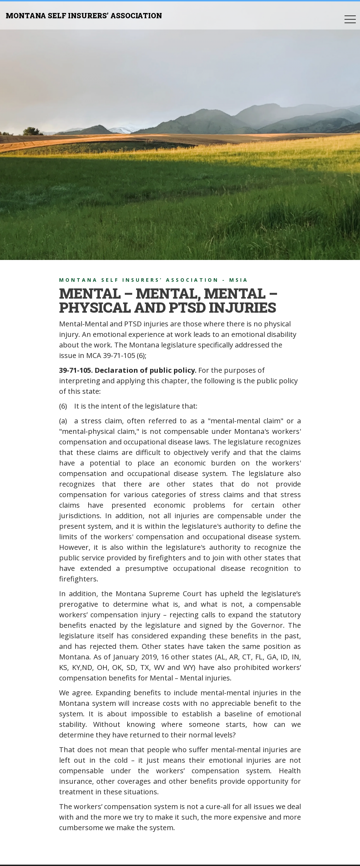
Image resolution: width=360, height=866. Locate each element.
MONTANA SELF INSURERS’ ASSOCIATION (84, 15)
